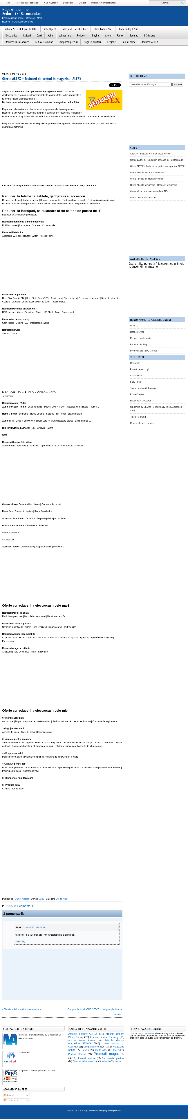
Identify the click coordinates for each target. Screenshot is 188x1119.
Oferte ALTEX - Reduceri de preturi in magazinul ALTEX (41, 79)
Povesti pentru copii (139, 369)
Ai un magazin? (51, 3)
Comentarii (11, 1100)
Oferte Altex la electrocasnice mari (147, 172)
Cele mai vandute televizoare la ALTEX (149, 191)
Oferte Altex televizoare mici (144, 197)
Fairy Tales (135, 382)
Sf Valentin (104, 1061)
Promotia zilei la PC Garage (143, 350)
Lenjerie (111, 42)
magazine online (146, 1033)
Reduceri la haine (44, 42)
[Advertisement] (62, 154)
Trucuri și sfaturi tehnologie (143, 388)
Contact (82, 3)
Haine (50, 35)
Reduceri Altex (137, 332)
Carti (39, 35)
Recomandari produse (113, 1058)
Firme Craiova (137, 394)
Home (7, 3)
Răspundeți (20, 941)
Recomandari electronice (27, 3)
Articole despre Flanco (81, 1040)
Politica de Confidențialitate (103, 3)
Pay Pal (117, 1050)
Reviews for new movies (142, 423)
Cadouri (27, 35)
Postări (9, 1095)
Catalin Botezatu (111, 1044)
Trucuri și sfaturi (138, 417)
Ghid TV (134, 325)
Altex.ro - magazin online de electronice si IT (151, 153)
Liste (108, 1047)
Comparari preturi (68, 42)
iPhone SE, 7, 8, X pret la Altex (21, 29)
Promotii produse (86, 1058)
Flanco (120, 35)
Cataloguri (73, 1046)
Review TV (91, 1061)
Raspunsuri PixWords (140, 400)
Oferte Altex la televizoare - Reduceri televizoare (153, 185)
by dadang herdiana (113, 1111)
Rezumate (135, 363)
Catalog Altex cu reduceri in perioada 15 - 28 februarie (156, 160)
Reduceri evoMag (138, 344)
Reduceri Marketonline (141, 338)
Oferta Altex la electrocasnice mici (146, 178)
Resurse (77, 1061)
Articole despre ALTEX (82, 1033)
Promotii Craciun (77, 1054)
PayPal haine (128, 42)
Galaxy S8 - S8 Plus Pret (75, 29)
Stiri (116, 1061)
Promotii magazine (109, 1054)
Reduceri (81, 35)
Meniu (86, 1050)
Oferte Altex (62, 899)
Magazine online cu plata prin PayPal (37, 1070)
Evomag (133, 35)
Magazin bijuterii (92, 42)
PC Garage (149, 35)
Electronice (11, 35)
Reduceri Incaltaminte (17, 42)
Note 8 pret (50, 29)
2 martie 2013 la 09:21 (34, 927)
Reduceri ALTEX (149, 42)
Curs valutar (136, 375)
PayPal (95, 35)
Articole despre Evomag (104, 1037)
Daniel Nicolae (22, 899)
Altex (108, 35)
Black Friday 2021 (103, 29)
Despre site (68, 3)
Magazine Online (91, 1111)
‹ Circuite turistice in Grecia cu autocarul (21, 1009)
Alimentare (65, 35)
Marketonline (25, 1052)
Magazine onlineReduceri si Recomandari (21, 11)
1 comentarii (25, 906)
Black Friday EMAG (128, 29)
